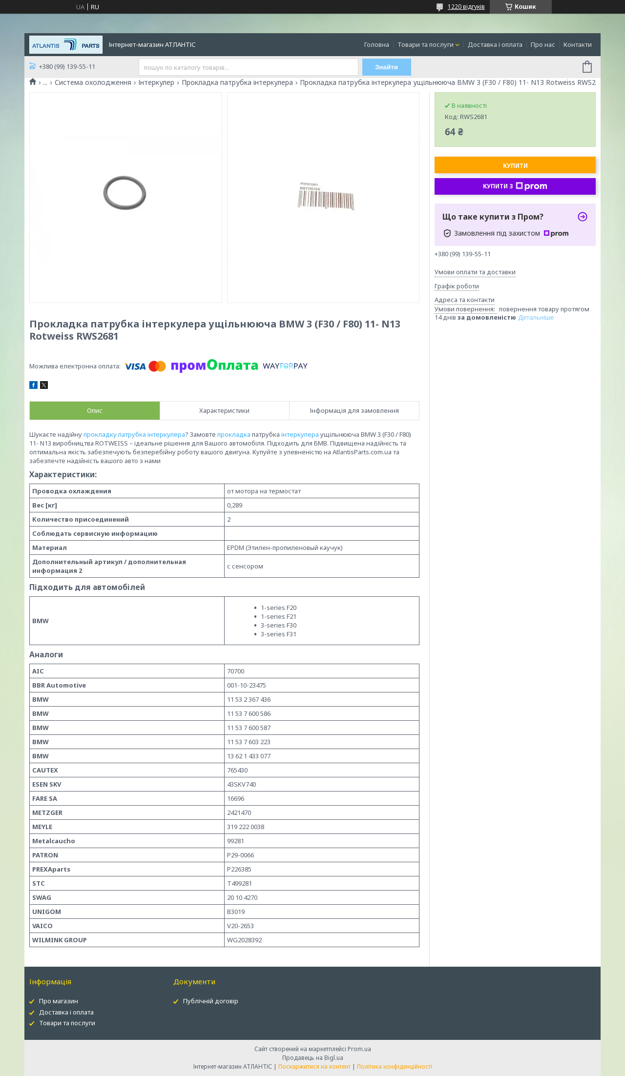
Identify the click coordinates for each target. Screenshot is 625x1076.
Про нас (543, 44)
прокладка (233, 434)
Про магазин (58, 1000)
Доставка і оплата (495, 44)
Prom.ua (359, 1049)
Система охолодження (93, 82)
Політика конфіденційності (394, 1066)
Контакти (577, 44)
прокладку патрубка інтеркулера (134, 434)
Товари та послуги (425, 44)
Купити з (515, 186)
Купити (515, 166)
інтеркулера (300, 434)
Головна (376, 44)
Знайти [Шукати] (386, 67)
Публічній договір (210, 1000)
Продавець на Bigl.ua (312, 1058)
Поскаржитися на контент (314, 1066)
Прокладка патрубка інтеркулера (237, 82)
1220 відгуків (466, 6)
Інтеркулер (156, 82)
